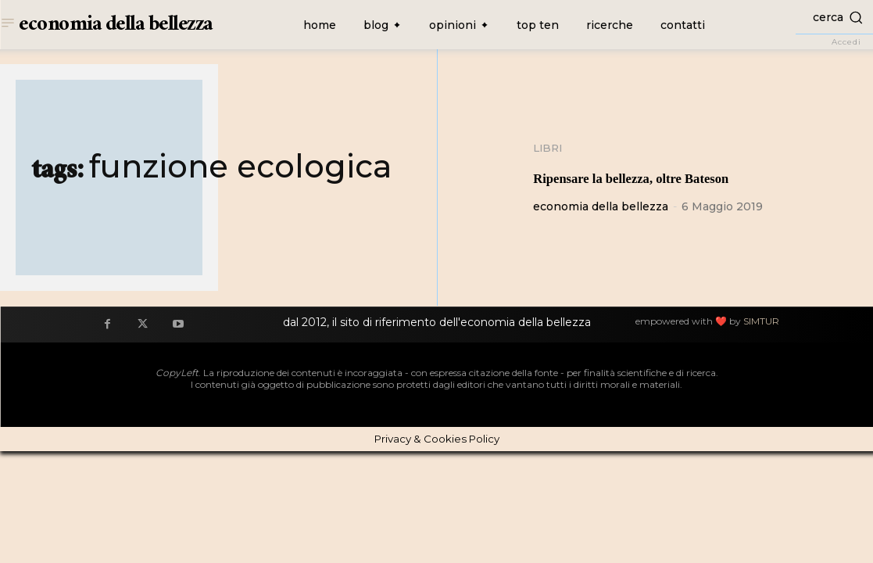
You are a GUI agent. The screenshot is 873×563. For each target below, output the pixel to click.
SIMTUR (761, 322)
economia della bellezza (600, 207)
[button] (834, 17)
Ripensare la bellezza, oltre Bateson (674, 177)
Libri (549, 148)
